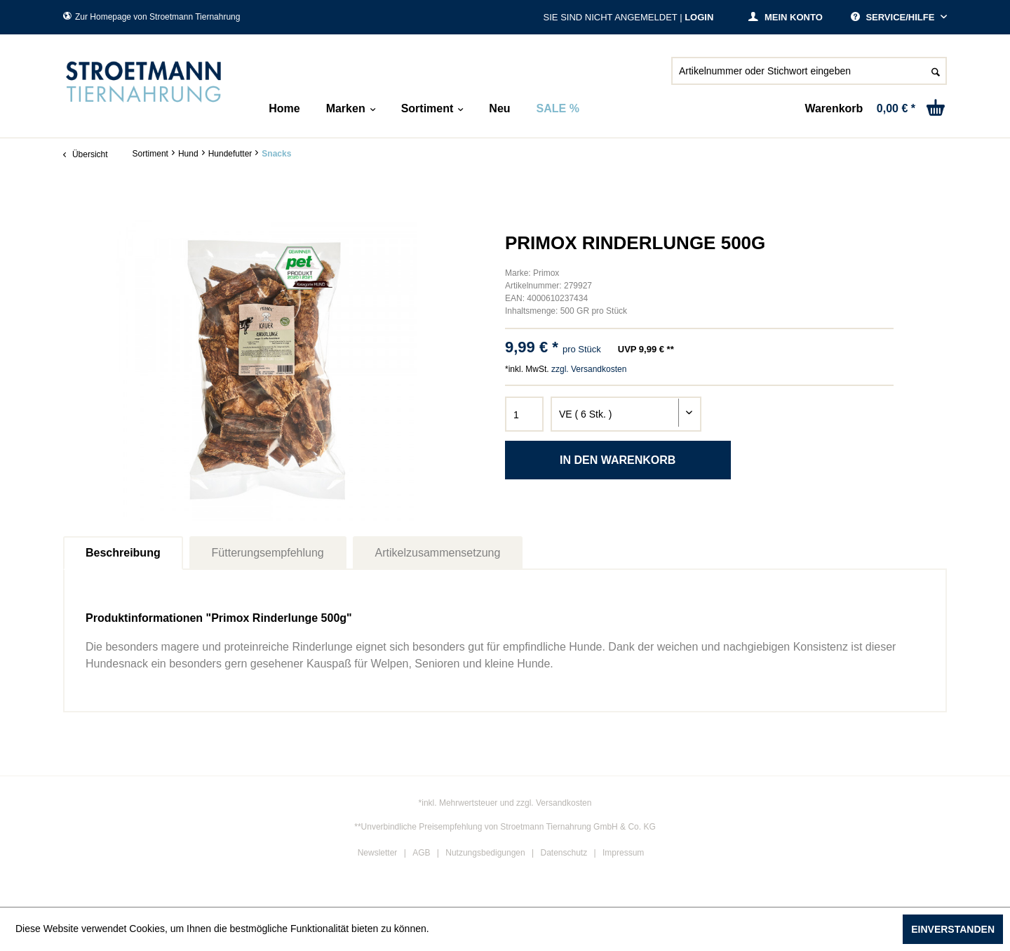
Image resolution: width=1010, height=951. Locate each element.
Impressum (623, 853)
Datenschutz (564, 853)
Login (699, 17)
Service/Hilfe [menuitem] (894, 17)
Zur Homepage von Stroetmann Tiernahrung (151, 17)
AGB (421, 853)
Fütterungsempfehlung (268, 553)
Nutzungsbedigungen (485, 853)
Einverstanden (953, 929)
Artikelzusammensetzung (438, 553)
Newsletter (378, 853)
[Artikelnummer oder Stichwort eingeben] (809, 71)
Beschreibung (123, 553)
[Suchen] (935, 71)
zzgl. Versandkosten (588, 369)
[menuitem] (809, 76)
